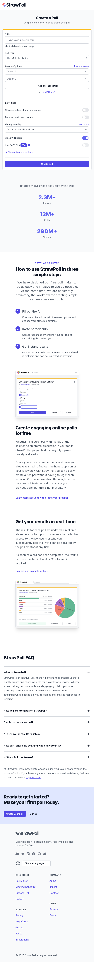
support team (33, 777)
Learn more (83, 124)
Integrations (22, 939)
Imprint (53, 886)
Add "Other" (49, 92)
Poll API (19, 899)
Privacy (54, 909)
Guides (19, 927)
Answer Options (13, 66)
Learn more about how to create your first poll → (43, 497)
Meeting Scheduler (25, 886)
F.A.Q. (18, 933)
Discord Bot (22, 892)
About (53, 880)
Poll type (9, 53)
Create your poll (14, 814)
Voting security (13, 124)
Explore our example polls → (32, 571)
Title (7, 34)
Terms (53, 915)
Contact (54, 892)
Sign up (34, 814)
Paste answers (81, 66)
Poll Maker (21, 880)
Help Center (22, 921)
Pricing (19, 915)
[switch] (85, 110)
